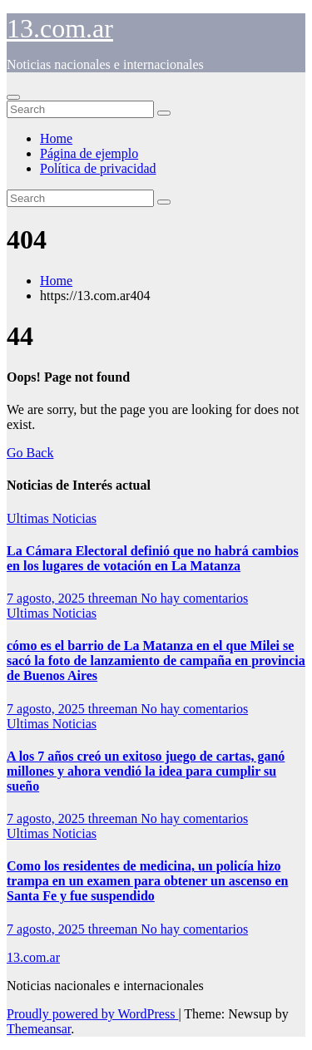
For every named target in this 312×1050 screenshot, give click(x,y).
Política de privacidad (98, 168)
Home (56, 138)
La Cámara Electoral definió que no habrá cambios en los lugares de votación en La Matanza (153, 558)
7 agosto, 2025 (47, 598)
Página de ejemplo (89, 153)
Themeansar (39, 1029)
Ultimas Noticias (52, 518)
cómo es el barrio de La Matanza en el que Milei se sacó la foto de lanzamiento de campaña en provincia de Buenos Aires (156, 660)
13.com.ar (60, 28)
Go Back (30, 453)
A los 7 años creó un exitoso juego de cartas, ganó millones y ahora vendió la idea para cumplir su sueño (146, 771)
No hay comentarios (194, 598)
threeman (114, 598)
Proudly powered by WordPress (92, 1014)
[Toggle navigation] (13, 97)
